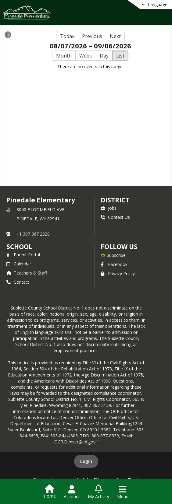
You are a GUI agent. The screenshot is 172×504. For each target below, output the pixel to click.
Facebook (114, 264)
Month (64, 55)
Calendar (18, 264)
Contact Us (115, 217)
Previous (92, 36)
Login (86, 461)
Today (67, 36)
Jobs (108, 208)
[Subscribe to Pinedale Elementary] (113, 255)
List (120, 55)
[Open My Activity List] (98, 492)
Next (115, 36)
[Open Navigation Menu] (122, 492)
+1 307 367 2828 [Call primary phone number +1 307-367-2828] (33, 234)
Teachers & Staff (26, 273)
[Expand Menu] (8, 34)
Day (104, 55)
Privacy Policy (118, 273)
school (19, 246)
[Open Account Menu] (72, 492)
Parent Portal (23, 254)
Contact (17, 282)
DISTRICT (115, 200)
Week (85, 55)
